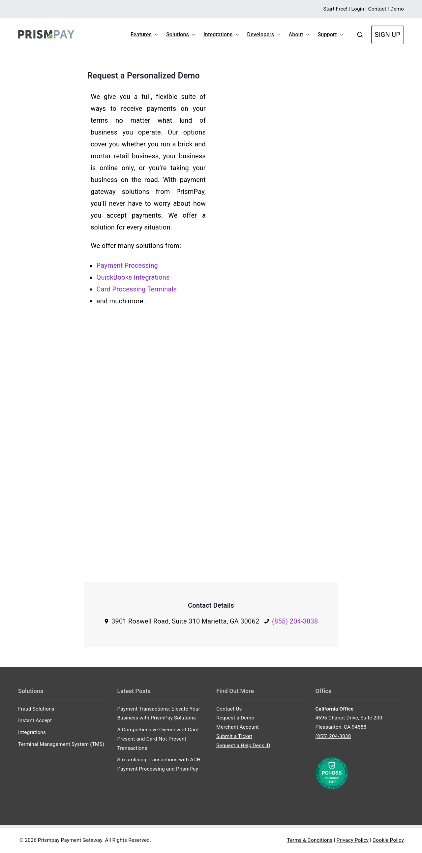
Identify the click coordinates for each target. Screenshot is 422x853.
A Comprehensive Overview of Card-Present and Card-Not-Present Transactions (158, 739)
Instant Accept (35, 720)
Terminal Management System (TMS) (61, 744)
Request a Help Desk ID (243, 745)
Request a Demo (235, 718)
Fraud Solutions (36, 709)
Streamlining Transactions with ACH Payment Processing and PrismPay (159, 764)
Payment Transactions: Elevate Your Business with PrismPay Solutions (158, 713)
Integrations (221, 34)
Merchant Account (237, 727)
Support (330, 34)
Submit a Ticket (234, 736)
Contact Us (229, 709)
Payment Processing (127, 265)
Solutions (181, 34)
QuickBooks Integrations (133, 277)
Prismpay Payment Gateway (70, 840)
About (299, 34)
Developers (264, 34)
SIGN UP (387, 35)
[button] (155, 34)
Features (144, 34)
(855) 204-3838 (295, 621)
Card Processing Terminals (137, 289)
